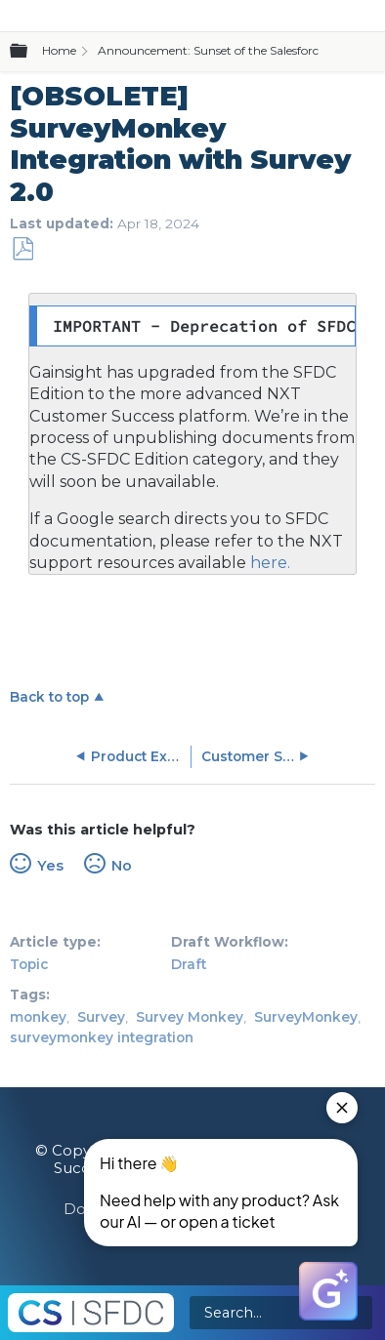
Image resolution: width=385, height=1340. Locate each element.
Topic (29, 964)
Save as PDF (22, 249)
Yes (50, 865)
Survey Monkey (189, 1017)
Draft (188, 964)
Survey (101, 1017)
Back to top (49, 697)
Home (59, 50)
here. (268, 562)
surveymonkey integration (101, 1037)
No (121, 865)
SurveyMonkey (306, 1017)
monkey (38, 1017)
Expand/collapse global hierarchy (30, 51)
